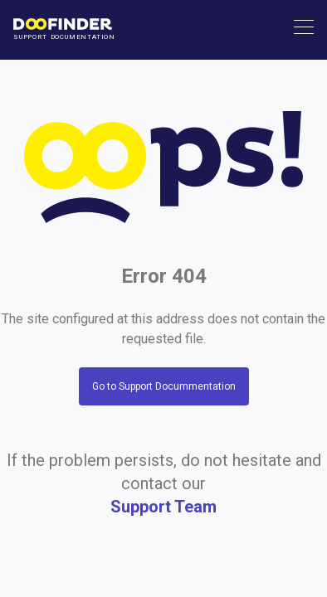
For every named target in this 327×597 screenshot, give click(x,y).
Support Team (163, 507)
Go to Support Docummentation (164, 386)
